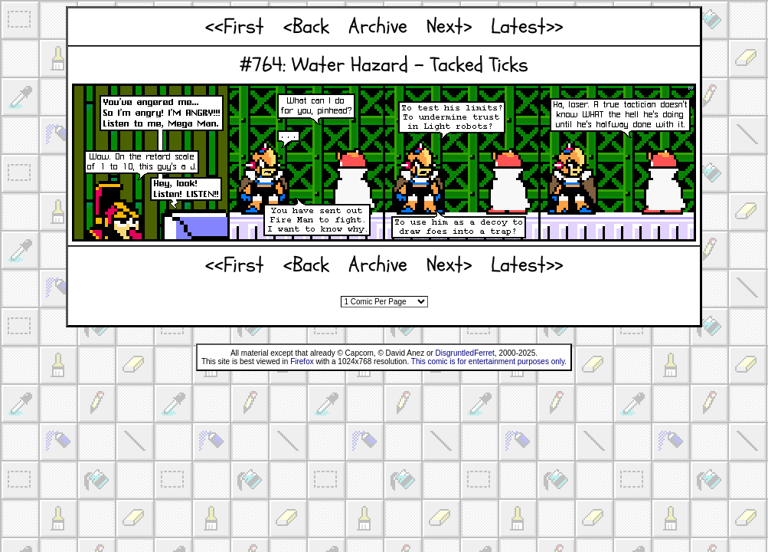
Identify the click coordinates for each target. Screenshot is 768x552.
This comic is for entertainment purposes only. (489, 361)
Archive (377, 26)
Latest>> (527, 26)
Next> (449, 26)
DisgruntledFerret (465, 353)
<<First (234, 26)
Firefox (302, 361)
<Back (306, 26)
